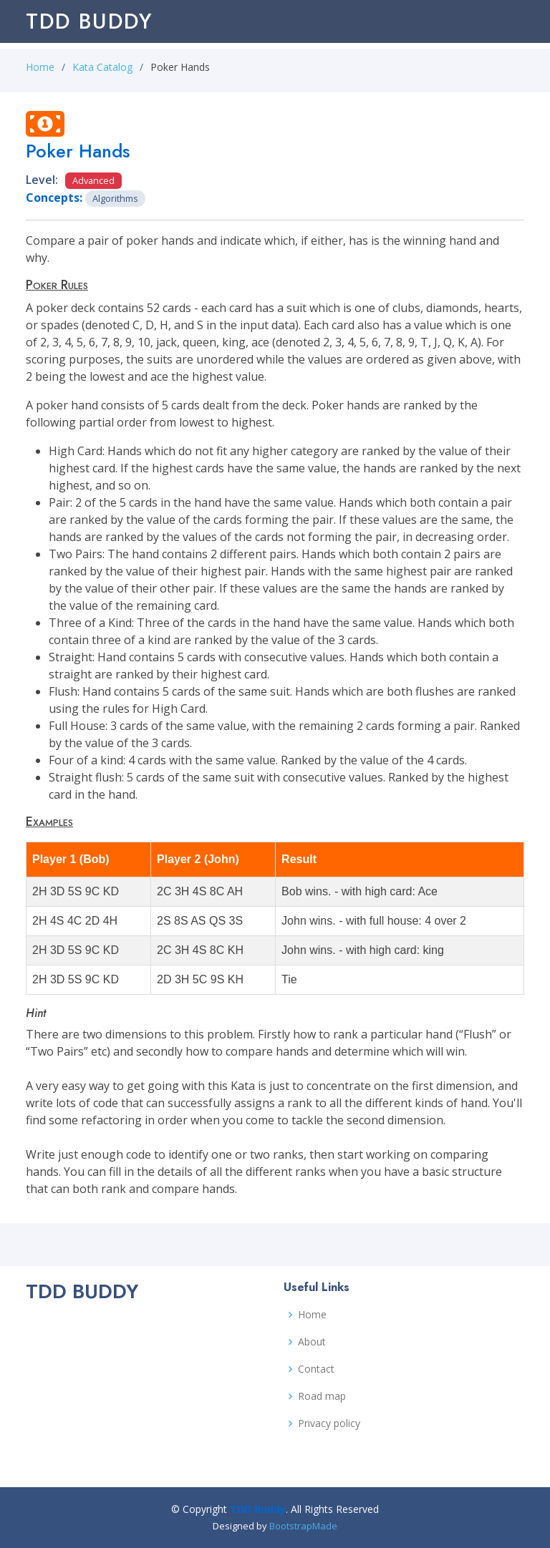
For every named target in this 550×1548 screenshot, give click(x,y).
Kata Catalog (102, 67)
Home (40, 67)
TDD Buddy (89, 21)
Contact (316, 1369)
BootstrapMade (303, 1525)
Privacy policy (329, 1423)
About (312, 1342)
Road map (322, 1396)
